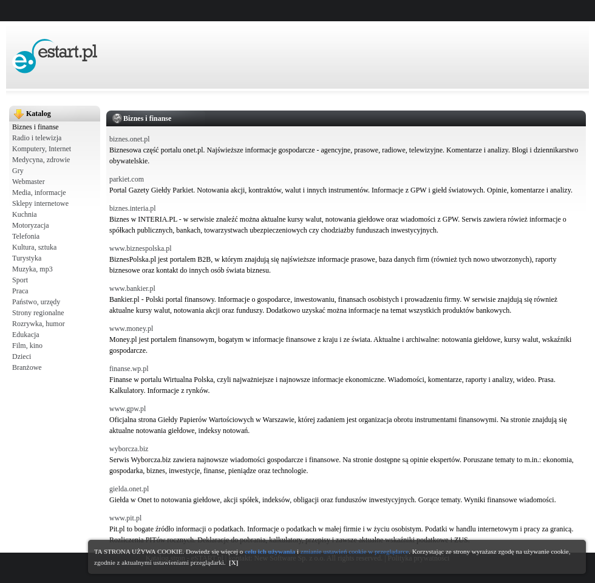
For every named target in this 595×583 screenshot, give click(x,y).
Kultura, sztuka (34, 247)
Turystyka (26, 258)
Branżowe (27, 367)
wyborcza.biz (128, 449)
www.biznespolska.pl (140, 248)
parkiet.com (126, 179)
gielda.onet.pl (129, 489)
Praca (20, 291)
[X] (233, 562)
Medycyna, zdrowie (41, 159)
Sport (20, 280)
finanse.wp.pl (129, 368)
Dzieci (21, 356)
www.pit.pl (125, 518)
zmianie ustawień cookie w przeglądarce (355, 551)
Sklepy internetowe (40, 203)
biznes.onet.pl (129, 139)
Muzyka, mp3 (32, 269)
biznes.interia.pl (132, 208)
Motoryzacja (30, 225)
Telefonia (25, 236)
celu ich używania (270, 551)
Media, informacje (39, 192)
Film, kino (27, 345)
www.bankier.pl (132, 288)
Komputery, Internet (41, 149)
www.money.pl (131, 328)
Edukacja (25, 334)
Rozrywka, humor (38, 323)
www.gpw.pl (127, 408)
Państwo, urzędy (36, 302)
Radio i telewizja (36, 138)
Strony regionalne (38, 313)
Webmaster (28, 181)
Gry (18, 170)
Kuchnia (24, 214)
